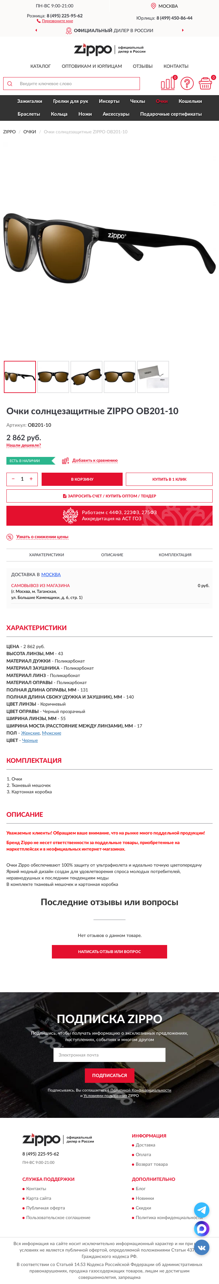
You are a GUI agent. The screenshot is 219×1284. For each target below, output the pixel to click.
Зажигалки (29, 101)
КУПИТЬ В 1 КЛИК (169, 479)
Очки (162, 101)
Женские (30, 733)
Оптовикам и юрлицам (92, 66)
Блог (141, 1189)
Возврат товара (152, 1165)
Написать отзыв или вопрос (109, 952)
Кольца (59, 114)
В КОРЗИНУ (82, 479)
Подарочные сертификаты (171, 114)
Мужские (51, 733)
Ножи (85, 114)
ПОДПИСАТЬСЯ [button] (109, 1076)
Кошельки (190, 101)
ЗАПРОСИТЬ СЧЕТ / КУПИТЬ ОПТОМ (109, 496)
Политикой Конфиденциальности (140, 1090)
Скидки (143, 1208)
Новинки (145, 1198)
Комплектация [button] (175, 555)
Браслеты (29, 114)
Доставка (145, 1145)
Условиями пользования (105, 1096)
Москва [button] (51, 575)
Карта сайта (38, 1198)
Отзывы (143, 66)
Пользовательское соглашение (58, 1218)
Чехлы (137, 101)
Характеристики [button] (46, 555)
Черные (30, 740)
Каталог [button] (40, 66)
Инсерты (109, 101)
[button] (55, 20)
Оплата (143, 1155)
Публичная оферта (45, 1208)
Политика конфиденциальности (169, 1218)
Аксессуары (116, 114)
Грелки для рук (70, 101)
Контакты (176, 66)
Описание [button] (112, 555)
